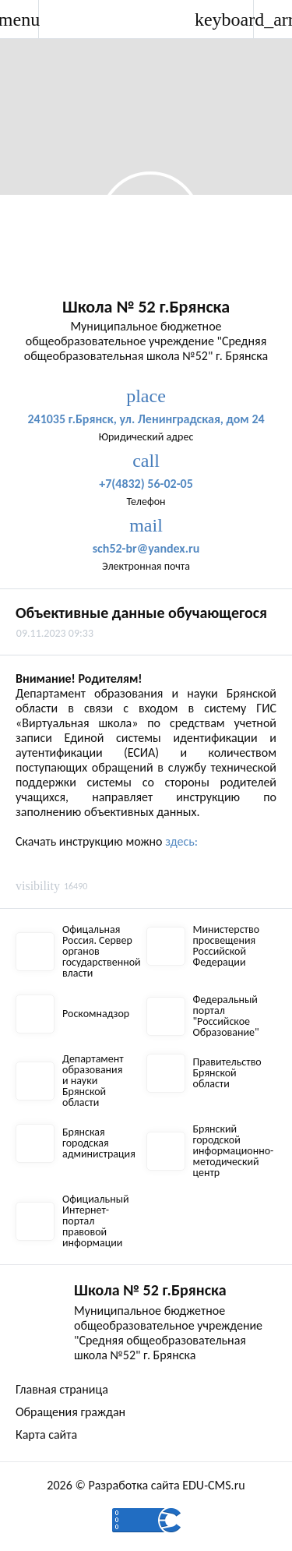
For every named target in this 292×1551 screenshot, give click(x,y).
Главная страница (62, 1389)
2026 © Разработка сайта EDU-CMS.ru (146, 1485)
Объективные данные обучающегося (141, 612)
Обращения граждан (70, 1411)
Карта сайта (46, 1434)
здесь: (181, 841)
